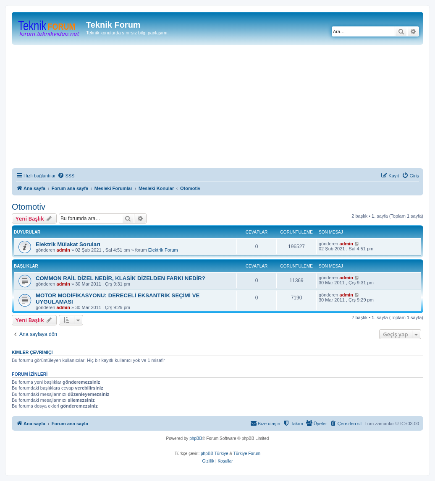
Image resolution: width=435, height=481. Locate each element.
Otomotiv (28, 206)
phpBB (195, 438)
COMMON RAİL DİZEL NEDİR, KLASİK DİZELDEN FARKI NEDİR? (120, 278)
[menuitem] (66, 176)
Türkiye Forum (246, 453)
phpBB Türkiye (214, 453)
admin (63, 249)
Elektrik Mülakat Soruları (68, 244)
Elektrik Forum (163, 249)
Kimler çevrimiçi (32, 352)
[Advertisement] (223, 107)
